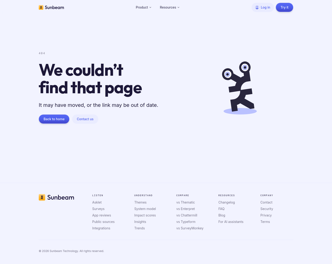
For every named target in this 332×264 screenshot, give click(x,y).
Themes (140, 202)
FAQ (221, 209)
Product (144, 7)
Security (267, 209)
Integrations (101, 228)
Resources (170, 7)
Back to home (54, 119)
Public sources (103, 222)
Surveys (98, 209)
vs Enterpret (185, 209)
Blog (221, 215)
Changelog (226, 202)
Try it (284, 7)
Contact (267, 202)
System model (145, 209)
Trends (139, 228)
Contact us (85, 119)
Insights (140, 222)
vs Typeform (186, 222)
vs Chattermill (186, 215)
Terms (265, 222)
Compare (182, 195)
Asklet (97, 202)
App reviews (101, 215)
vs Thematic (185, 202)
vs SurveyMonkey (190, 228)
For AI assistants (230, 222)
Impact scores (145, 215)
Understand (143, 195)
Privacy (266, 215)
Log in (262, 7)
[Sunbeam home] (51, 7)
